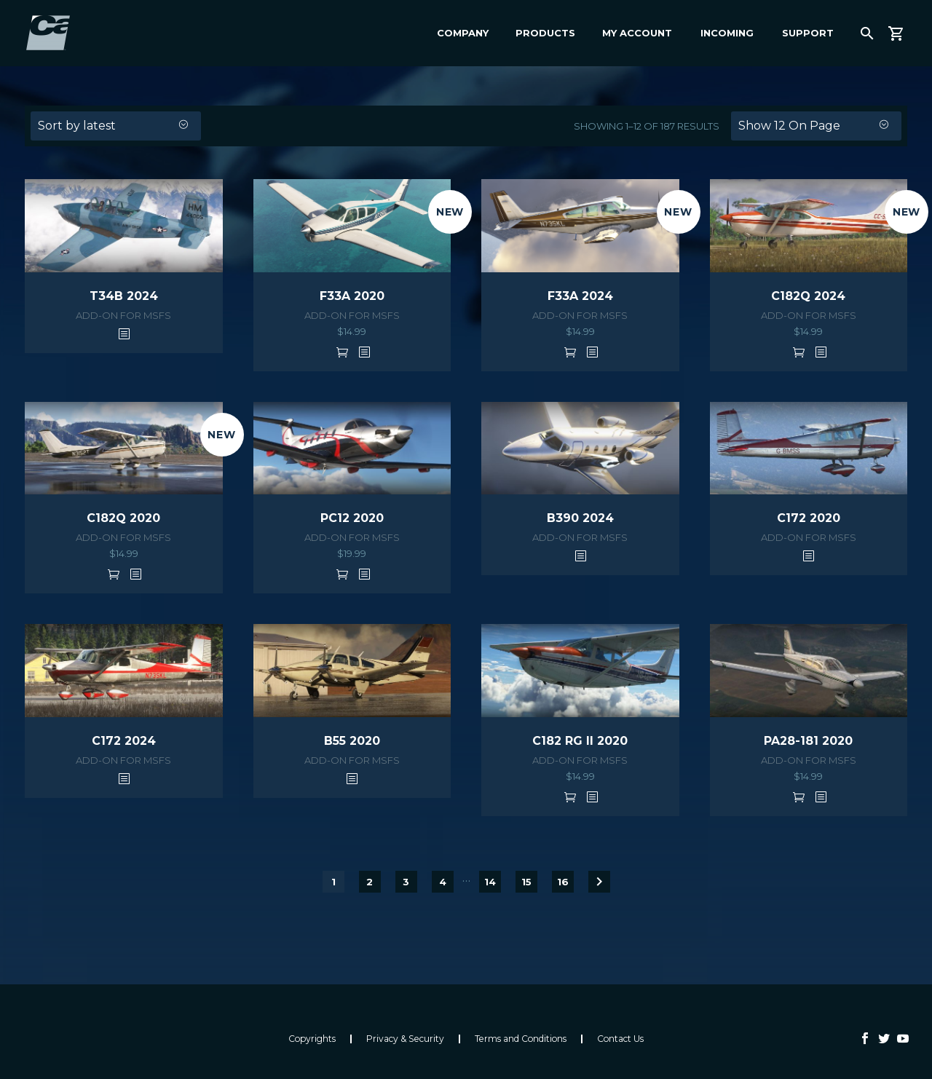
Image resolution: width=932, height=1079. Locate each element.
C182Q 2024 (808, 296)
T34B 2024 (124, 296)
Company (463, 33)
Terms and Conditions (520, 1039)
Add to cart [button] (342, 352)
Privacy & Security (405, 1039)
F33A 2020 (352, 296)
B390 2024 (580, 518)
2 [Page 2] (369, 882)
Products (545, 33)
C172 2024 (124, 741)
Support (808, 33)
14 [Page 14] (490, 882)
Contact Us (620, 1039)
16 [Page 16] (563, 882)
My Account (637, 33)
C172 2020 (808, 518)
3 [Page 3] (406, 882)
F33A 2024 (580, 296)
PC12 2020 (352, 518)
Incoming (727, 33)
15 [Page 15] (526, 882)
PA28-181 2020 (808, 741)
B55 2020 (352, 741)
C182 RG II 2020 (580, 741)
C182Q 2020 (123, 518)
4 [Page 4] (442, 882)
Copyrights (312, 1039)
